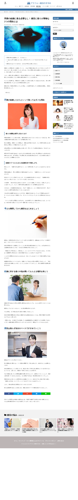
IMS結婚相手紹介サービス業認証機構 (60, 140)
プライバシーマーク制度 (58, 142)
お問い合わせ (59, 6)
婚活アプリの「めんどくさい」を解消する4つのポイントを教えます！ (69, 110)
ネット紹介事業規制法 (57, 136)
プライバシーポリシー (50, 440)
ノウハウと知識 (45, 6)
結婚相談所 (27, 6)
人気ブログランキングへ (58, 88)
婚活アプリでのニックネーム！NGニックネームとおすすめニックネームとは (69, 126)
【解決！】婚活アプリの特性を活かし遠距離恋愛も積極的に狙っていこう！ (65, 430)
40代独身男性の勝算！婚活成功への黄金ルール (68, 102)
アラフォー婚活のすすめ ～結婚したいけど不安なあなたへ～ (43, 443)
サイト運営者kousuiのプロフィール (35, 440)
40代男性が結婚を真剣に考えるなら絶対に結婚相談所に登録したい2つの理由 (30, 430)
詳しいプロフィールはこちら (63, 62)
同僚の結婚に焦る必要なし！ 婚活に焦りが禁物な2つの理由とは (26, 11)
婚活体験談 (32, 6)
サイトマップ (52, 6)
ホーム (16, 6)
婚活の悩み (38, 6)
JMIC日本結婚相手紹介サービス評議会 (61, 138)
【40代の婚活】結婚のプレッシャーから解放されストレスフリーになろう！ (47, 430)
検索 (54, 33)
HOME (6, 11)
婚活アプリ (21, 6)
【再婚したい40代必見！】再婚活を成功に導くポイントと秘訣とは (12, 429)
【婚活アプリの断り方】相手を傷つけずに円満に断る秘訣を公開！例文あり (68, 118)
